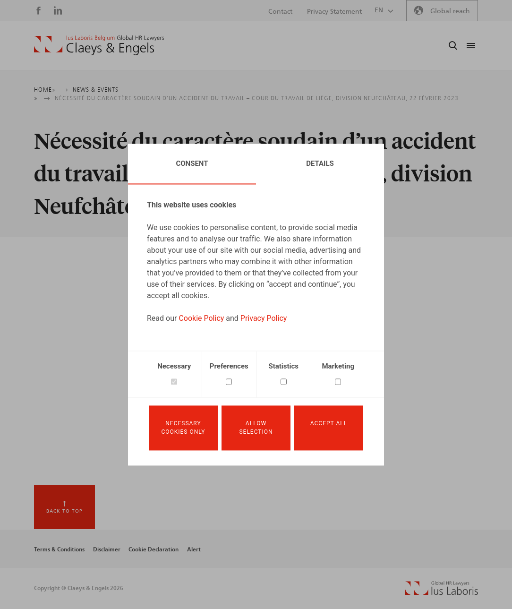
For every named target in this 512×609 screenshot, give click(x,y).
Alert (194, 549)
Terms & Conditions (59, 549)
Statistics (283, 366)
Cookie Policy (201, 318)
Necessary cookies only (183, 428)
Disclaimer (106, 549)
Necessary (174, 366)
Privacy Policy (263, 318)
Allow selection (256, 428)
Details (320, 163)
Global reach (450, 11)
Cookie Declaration (153, 549)
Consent (192, 163)
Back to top (64, 511)
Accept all (328, 423)
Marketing (338, 366)
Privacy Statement (334, 12)
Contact (280, 12)
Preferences (229, 366)
